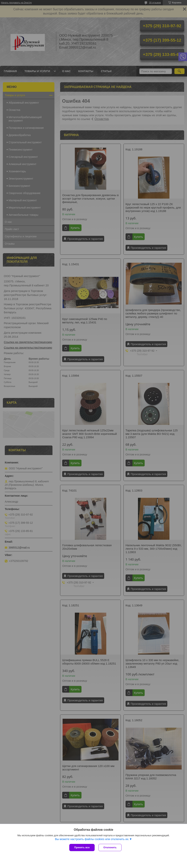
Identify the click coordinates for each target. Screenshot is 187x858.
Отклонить (110, 847)
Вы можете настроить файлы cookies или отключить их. (92, 839)
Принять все (82, 847)
